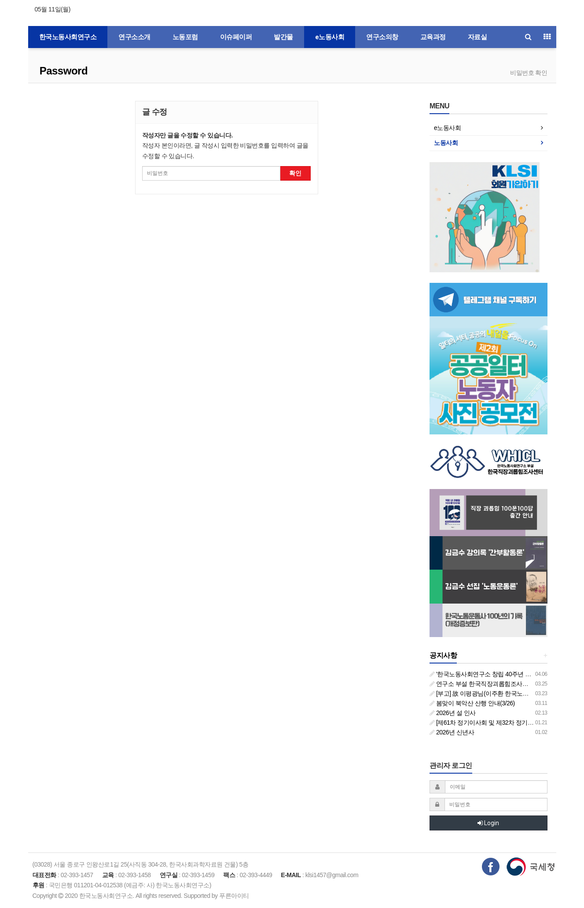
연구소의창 (382, 37)
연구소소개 (134, 37)
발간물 (283, 37)
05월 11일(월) (52, 9)
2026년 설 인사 (453, 712)
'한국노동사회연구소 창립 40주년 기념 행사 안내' (497, 674)
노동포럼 (185, 37)
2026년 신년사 (452, 732)
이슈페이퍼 (236, 37)
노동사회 (446, 142)
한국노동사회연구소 (68, 37)
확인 (295, 173)
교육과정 (433, 37)
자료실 (477, 37)
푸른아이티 (234, 895)
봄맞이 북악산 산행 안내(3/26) (472, 703)
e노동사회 (330, 37)
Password (62, 71)
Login (488, 822)
